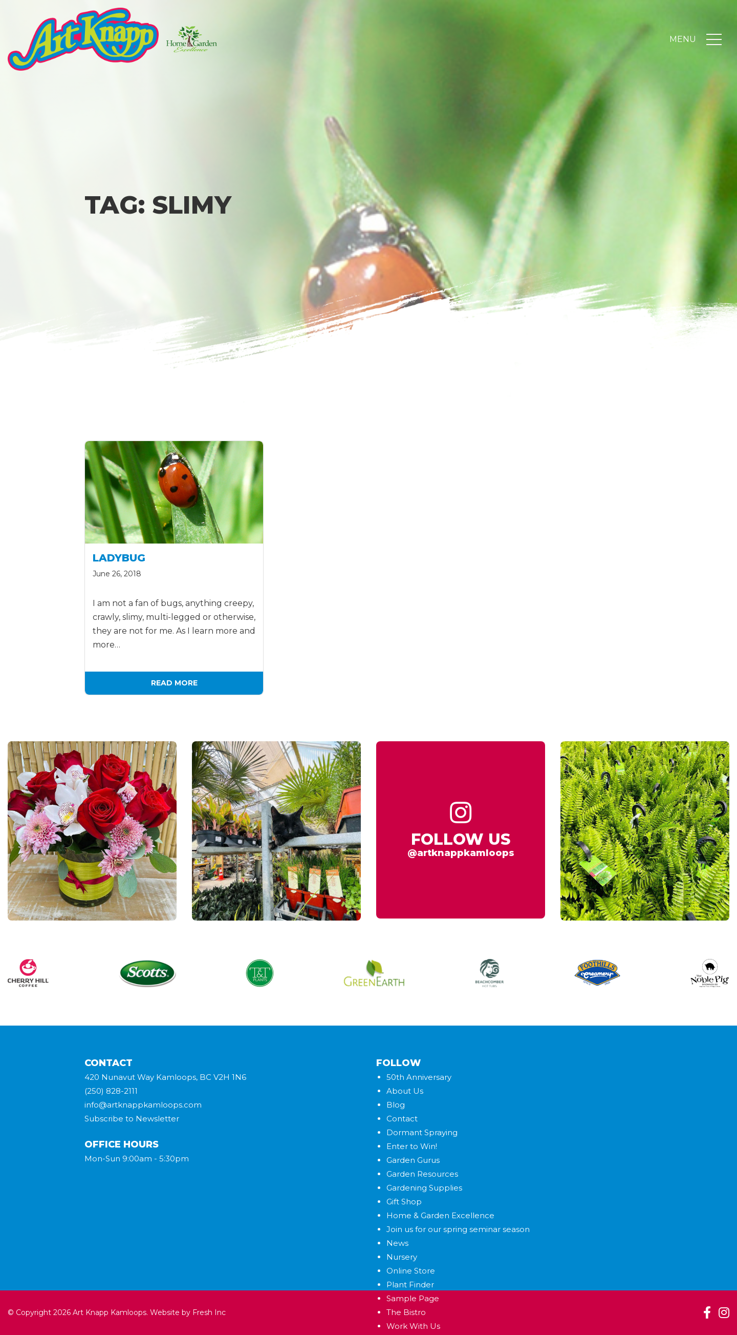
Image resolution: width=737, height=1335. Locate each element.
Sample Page (412, 1298)
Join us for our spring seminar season (458, 1229)
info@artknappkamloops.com (143, 1105)
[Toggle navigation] (714, 40)
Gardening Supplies (424, 1188)
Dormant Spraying (422, 1132)
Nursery (401, 1257)
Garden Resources (422, 1174)
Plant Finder (410, 1284)
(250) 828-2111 (111, 1091)
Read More (174, 682)
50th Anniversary (418, 1077)
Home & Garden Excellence (440, 1215)
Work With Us (413, 1326)
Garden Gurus (413, 1160)
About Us (404, 1091)
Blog (395, 1105)
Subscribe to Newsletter (131, 1118)
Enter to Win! (411, 1146)
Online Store (410, 1271)
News (397, 1243)
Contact (402, 1118)
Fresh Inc (209, 1312)
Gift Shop (404, 1201)
